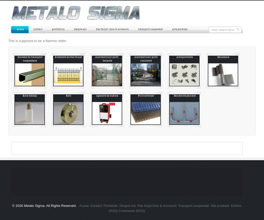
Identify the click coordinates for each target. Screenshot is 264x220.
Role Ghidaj (30, 96)
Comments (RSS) (132, 211)
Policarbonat (146, 96)
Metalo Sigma (34, 206)
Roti (68, 96)
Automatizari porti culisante (146, 59)
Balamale (223, 57)
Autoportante (184, 57)
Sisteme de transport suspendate (30, 59)
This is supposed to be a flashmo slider (37, 41)
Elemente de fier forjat (68, 57)
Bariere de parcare (185, 96)
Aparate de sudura (107, 96)
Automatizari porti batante (107, 59)
